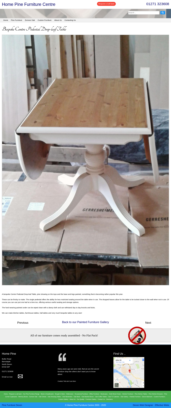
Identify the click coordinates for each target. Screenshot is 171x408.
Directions (109, 399)
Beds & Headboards (47, 394)
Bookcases (104, 394)
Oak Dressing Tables (54, 397)
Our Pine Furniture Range (31, 394)
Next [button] (148, 322)
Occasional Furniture (81, 394)
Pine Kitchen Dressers (156, 394)
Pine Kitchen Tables (141, 394)
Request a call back (15, 394)
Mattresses (69, 394)
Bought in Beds (60, 394)
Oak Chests (42, 397)
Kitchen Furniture (127, 394)
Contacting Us (70, 20)
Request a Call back (106, 4)
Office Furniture (94, 394)
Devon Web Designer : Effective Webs (151, 405)
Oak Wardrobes (67, 397)
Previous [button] (22, 322)
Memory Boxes (23, 397)
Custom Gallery (63, 399)
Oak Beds (77, 397)
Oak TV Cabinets (113, 397)
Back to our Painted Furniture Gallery (85, 322)
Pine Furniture (16, 20)
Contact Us (101, 399)
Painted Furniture (135, 397)
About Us (58, 20)
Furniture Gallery (91, 399)
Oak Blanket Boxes (87, 397)
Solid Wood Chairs (115, 394)
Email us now (12, 377)
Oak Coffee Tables (101, 397)
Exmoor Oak (30, 20)
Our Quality (80, 399)
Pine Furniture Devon (12, 405)
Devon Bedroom (147, 397)
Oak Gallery (124, 397)
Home (5, 20)
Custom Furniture (45, 20)
